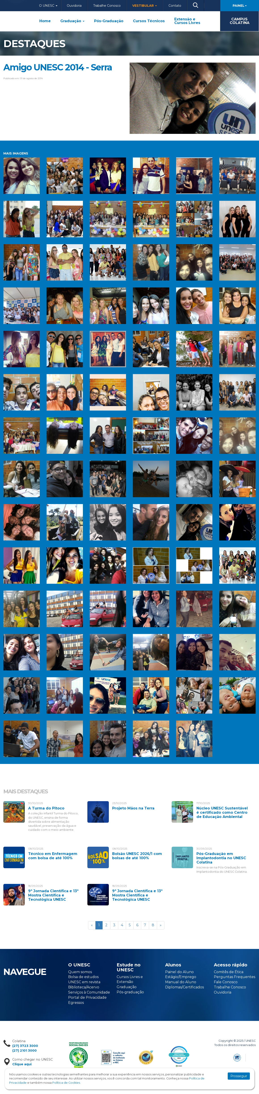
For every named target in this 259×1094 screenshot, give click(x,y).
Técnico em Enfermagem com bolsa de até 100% (52, 856)
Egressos (76, 1002)
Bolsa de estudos (83, 977)
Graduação (72, 21)
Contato (174, 6)
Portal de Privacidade (87, 997)
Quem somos (80, 972)
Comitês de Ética (228, 972)
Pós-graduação (130, 992)
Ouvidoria (74, 6)
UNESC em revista (84, 982)
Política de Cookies (66, 1082)
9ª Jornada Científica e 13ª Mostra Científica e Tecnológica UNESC (53, 895)
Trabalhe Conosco (107, 6)
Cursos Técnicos (149, 21)
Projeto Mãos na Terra (133, 808)
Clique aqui (22, 1064)
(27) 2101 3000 (24, 1050)
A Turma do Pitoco (46, 808)
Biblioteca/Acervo (83, 987)
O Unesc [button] (48, 6)
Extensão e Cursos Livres (187, 21)
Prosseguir (238, 1076)
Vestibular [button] (144, 6)
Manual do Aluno (180, 982)
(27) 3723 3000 (25, 1046)
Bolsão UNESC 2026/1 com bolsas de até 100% (137, 856)
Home (45, 21)
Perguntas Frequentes (234, 977)
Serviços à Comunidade (89, 992)
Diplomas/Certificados (184, 987)
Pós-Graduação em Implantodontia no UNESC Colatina (221, 858)
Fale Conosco (226, 982)
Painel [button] (240, 6)
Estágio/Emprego (180, 977)
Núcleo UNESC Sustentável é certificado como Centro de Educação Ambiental (222, 812)
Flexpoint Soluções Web (253, 1057)
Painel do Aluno (179, 972)
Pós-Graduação (108, 21)
